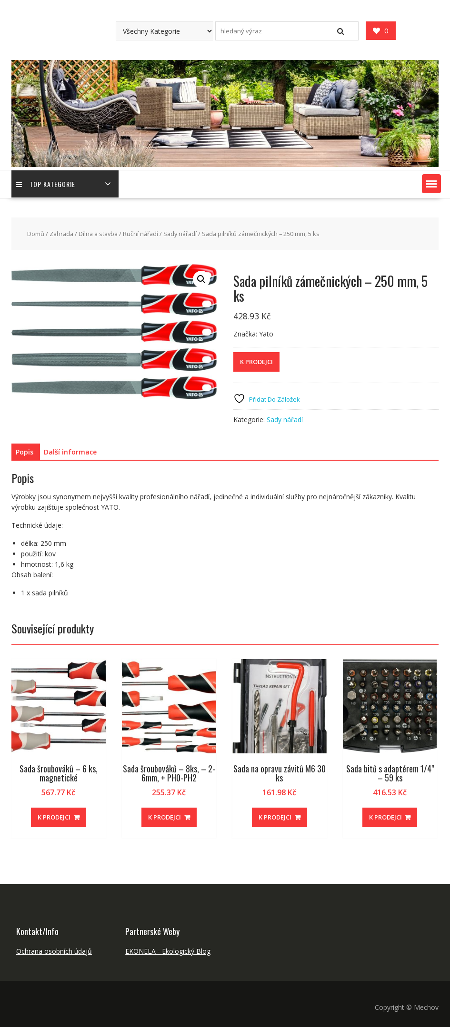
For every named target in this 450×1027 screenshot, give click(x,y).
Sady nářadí (180, 233)
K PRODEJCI (256, 361)
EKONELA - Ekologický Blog (167, 951)
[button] (431, 183)
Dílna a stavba (98, 233)
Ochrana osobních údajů (54, 951)
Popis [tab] (24, 451)
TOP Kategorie (45, 184)
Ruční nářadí (140, 233)
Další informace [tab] (70, 451)
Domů (35, 233)
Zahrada (61, 233)
